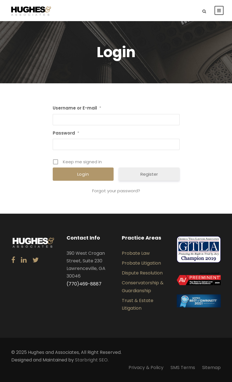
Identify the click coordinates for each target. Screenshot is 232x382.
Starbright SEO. (92, 360)
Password (66, 133)
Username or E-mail (77, 108)
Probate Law (136, 253)
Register (149, 174)
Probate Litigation (141, 263)
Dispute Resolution (142, 273)
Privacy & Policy (146, 367)
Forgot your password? (116, 191)
